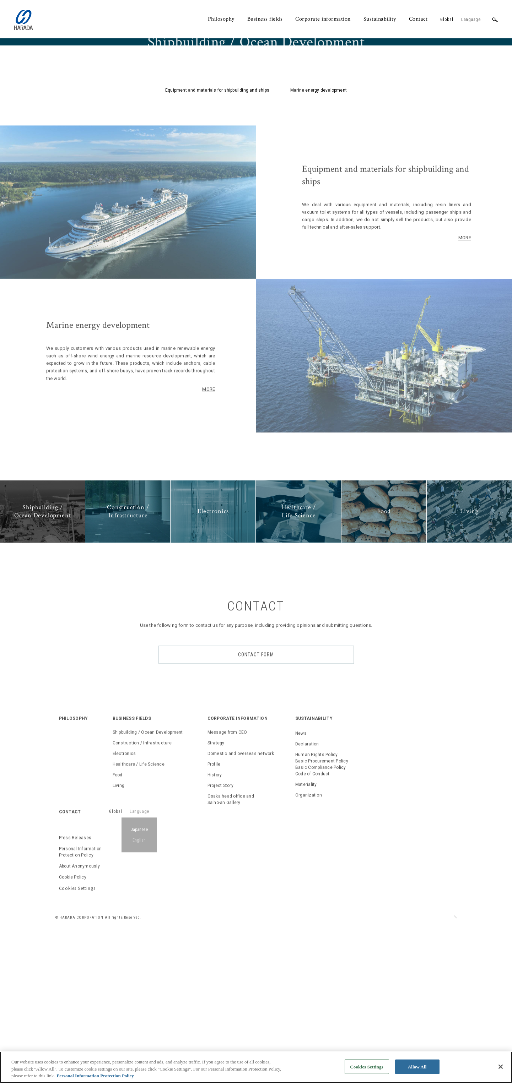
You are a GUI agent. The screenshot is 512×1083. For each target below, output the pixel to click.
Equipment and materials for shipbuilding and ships (217, 240)
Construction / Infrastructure (142, 752)
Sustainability (379, 19)
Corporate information (323, 19)
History (215, 784)
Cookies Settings (77, 897)
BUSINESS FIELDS (132, 727)
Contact (418, 19)
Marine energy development (318, 240)
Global (446, 19)
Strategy (216, 752)
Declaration (307, 753)
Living (119, 794)
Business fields (265, 19)
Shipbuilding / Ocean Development (148, 741)
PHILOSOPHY (73, 727)
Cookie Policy (72, 886)
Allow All (417, 1069)
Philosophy (221, 19)
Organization (308, 804)
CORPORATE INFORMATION (238, 727)
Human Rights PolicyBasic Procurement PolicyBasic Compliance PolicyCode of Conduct (321, 773)
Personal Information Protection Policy (80, 861)
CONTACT (70, 820)
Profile (214, 773)
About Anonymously (79, 875)
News (301, 742)
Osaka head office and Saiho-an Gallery (231, 808)
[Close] (500, 1069)
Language (470, 19)
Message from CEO (227, 741)
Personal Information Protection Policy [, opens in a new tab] (95, 1079)
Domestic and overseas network (241, 762)
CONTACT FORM (256, 664)
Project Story (220, 794)
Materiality (306, 793)
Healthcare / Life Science (139, 773)
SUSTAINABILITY (314, 727)
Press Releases (75, 847)
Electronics (124, 762)
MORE (208, 398)
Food (118, 784)
